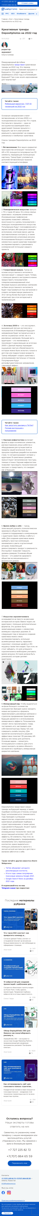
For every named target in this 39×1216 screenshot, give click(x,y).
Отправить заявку (27, 3)
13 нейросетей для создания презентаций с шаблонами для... (18, 983)
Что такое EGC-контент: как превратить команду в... (16, 934)
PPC (7, 13)
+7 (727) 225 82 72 (9, 1)
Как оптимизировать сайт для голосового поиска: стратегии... (18, 1085)
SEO (13, 13)
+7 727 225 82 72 (19, 1150)
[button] (3, 13)
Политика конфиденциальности (13, 1200)
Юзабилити (21, 13)
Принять (7, 1213)
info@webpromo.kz (8, 1183)
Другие (31, 13)
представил (19, 65)
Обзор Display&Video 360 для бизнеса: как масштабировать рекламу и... (17, 1033)
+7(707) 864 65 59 (9, 5)
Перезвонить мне (19, 1163)
